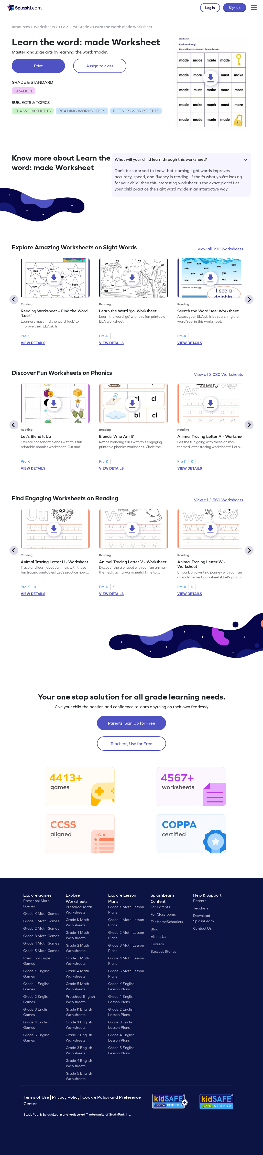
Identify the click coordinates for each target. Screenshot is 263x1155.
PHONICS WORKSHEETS (136, 111)
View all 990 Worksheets (220, 249)
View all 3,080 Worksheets (218, 374)
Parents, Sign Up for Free (131, 723)
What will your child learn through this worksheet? (181, 159)
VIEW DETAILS (33, 343)
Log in (210, 8)
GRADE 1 (23, 91)
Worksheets (44, 26)
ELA (62, 26)
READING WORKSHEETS (81, 111)
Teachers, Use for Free (131, 743)
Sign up (234, 8)
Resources (21, 26)
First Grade (79, 26)
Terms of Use (37, 1097)
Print (38, 65)
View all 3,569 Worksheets (218, 499)
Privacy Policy (66, 1097)
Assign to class (99, 65)
